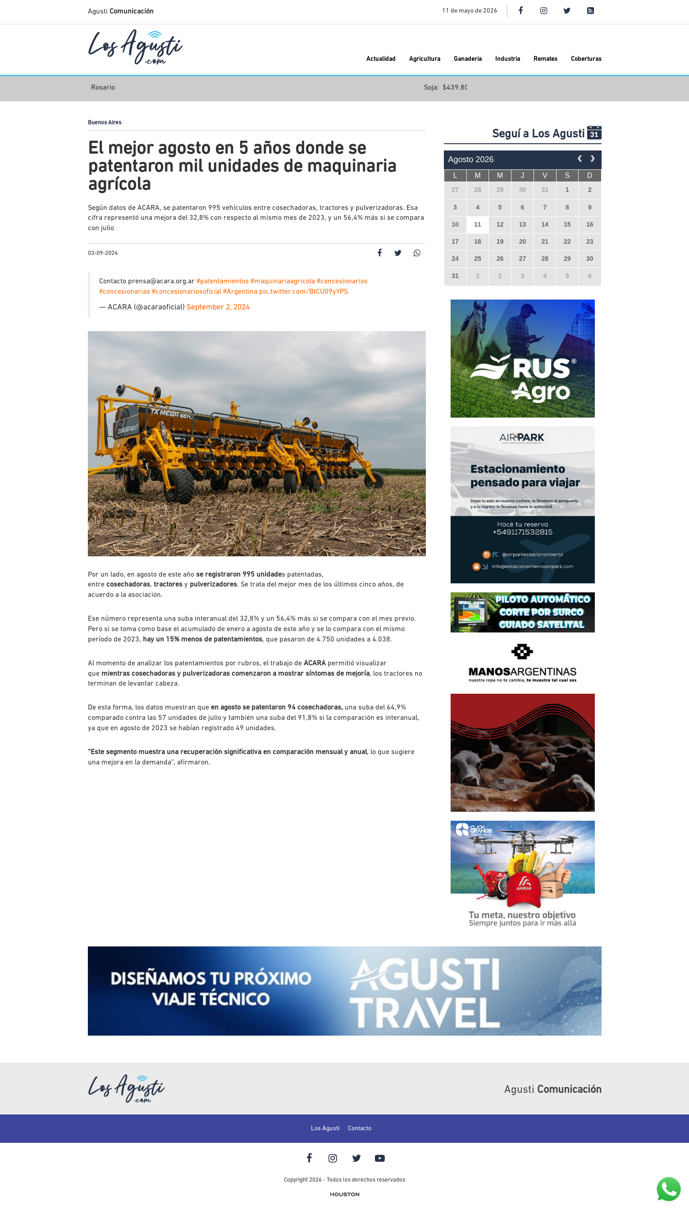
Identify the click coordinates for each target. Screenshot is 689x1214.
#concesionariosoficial (186, 292)
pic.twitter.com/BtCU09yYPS (303, 292)
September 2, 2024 (218, 307)
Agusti (121, 11)
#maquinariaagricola (283, 281)
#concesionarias (124, 292)
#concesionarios (342, 281)
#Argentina (240, 292)
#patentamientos (222, 281)
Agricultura (424, 59)
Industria (507, 59)
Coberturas (586, 59)
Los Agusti (325, 1128)
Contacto (359, 1128)
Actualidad (381, 59)
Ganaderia (468, 59)
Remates (545, 59)
